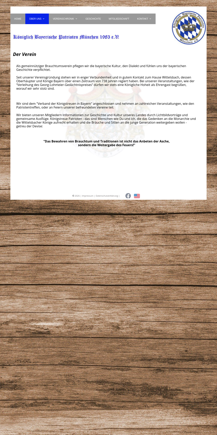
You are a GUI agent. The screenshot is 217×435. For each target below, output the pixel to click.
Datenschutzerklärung (107, 195)
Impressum (87, 195)
